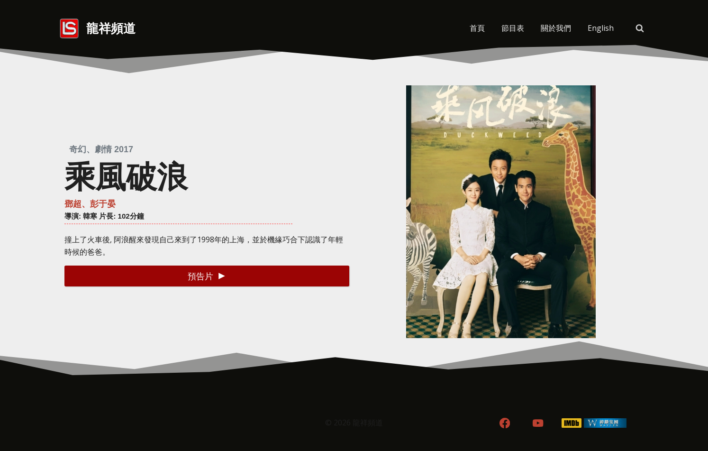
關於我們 (556, 28)
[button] (206, 276)
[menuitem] (600, 28)
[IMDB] (571, 423)
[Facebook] (504, 423)
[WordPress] (605, 423)
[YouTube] (538, 423)
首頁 (477, 28)
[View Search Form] (639, 28)
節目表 (512, 28)
